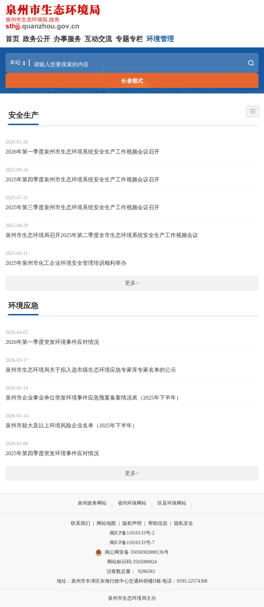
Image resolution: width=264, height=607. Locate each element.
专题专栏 (129, 39)
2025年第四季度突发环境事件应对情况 (52, 453)
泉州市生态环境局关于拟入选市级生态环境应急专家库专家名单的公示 (91, 370)
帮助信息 (157, 523)
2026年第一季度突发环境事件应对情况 (52, 342)
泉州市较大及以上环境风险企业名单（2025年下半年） (72, 425)
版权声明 (132, 523)
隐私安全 (183, 523)
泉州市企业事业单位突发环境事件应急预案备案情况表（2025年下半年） (94, 398)
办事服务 (67, 39)
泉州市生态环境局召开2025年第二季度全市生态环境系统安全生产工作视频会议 (102, 235)
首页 (12, 39)
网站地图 (106, 523)
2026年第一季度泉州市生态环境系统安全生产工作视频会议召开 (83, 152)
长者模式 (132, 81)
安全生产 (23, 115)
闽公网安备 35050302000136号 (132, 552)
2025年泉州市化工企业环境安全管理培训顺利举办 (66, 263)
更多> (132, 283)
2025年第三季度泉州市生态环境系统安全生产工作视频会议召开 (83, 207)
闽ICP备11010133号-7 (132, 542)
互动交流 (98, 39)
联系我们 (80, 523)
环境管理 (160, 39)
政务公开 (36, 39)
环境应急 (23, 305)
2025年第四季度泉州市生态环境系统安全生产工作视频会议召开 (83, 179)
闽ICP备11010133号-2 (132, 533)
